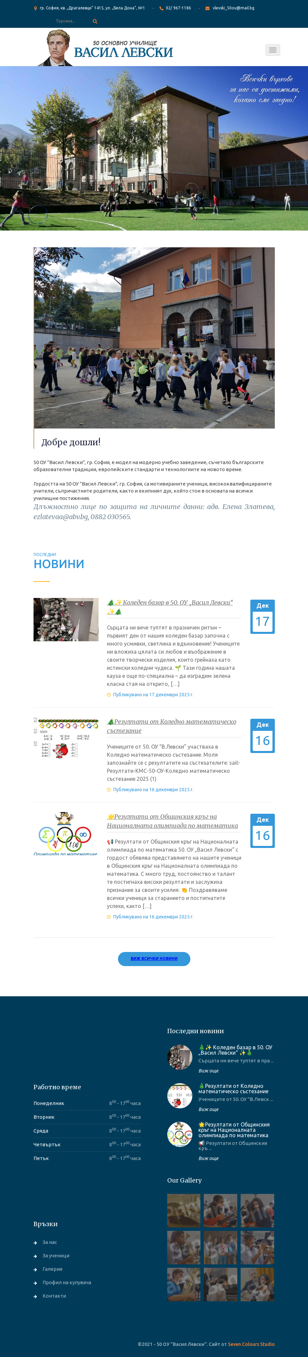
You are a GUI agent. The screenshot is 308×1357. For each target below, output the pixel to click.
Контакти (54, 1296)
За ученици (56, 1255)
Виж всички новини (154, 958)
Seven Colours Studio (251, 1344)
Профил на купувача (67, 1282)
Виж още (208, 1070)
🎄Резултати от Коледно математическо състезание (233, 1088)
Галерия (52, 1269)
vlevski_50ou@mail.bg (233, 8)
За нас (50, 1242)
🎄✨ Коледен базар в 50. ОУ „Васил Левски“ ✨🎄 (235, 1050)
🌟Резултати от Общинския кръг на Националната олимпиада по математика (234, 1130)
